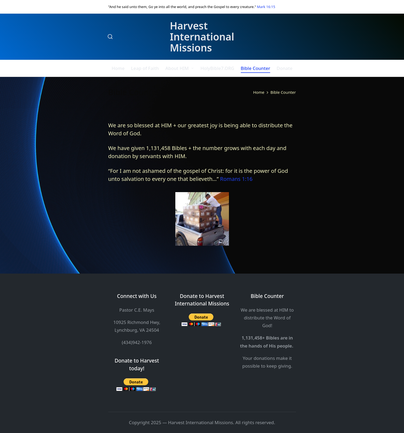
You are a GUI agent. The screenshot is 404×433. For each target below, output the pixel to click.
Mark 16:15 (266, 6)
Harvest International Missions (202, 36)
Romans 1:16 (236, 178)
